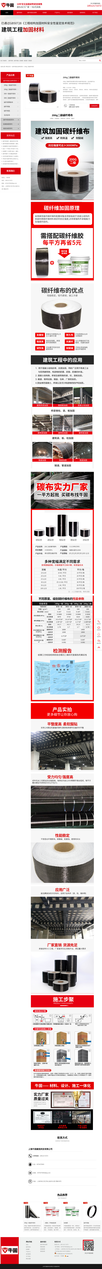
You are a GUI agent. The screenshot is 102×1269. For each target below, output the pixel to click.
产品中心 (57, 12)
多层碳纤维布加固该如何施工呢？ (11, 163)
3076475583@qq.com (43, 1173)
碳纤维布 (19, 12)
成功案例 (70, 12)
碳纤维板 (16, 60)
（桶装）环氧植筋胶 (50, 1223)
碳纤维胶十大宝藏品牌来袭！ (10, 153)
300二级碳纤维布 (10, 98)
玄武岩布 (7, 115)
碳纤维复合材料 (32, 12)
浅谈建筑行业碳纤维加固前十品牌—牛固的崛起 (11, 146)
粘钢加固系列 (7, 124)
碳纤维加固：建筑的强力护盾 (10, 141)
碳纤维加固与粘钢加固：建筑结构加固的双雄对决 (11, 143)
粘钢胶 (45, 12)
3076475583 (40, 1164)
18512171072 (8, 180)
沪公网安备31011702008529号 (63, 1253)
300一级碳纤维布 (10, 94)
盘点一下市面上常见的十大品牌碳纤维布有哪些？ (11, 148)
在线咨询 (94, 106)
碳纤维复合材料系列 (17, 66)
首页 (7, 12)
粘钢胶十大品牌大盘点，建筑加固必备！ (11, 151)
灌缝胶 (30, 60)
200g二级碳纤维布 (29, 66)
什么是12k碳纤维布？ (8, 161)
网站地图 (28, 1258)
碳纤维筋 (7, 111)
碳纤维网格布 (8, 102)
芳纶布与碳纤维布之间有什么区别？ (11, 158)
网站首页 (8, 66)
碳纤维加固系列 (8, 120)
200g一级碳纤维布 (10, 85)
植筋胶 (25, 60)
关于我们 (95, 12)
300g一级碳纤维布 (29, 1223)
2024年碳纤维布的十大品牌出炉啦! (11, 156)
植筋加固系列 (7, 128)
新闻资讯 (82, 12)
